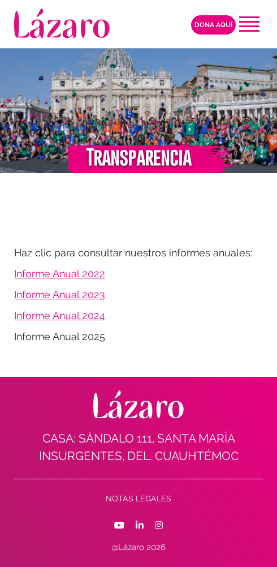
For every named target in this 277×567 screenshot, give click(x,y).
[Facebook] (119, 525)
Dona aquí (213, 25)
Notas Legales (138, 498)
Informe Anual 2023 (59, 294)
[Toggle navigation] (249, 24)
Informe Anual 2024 (59, 315)
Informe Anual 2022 (59, 274)
